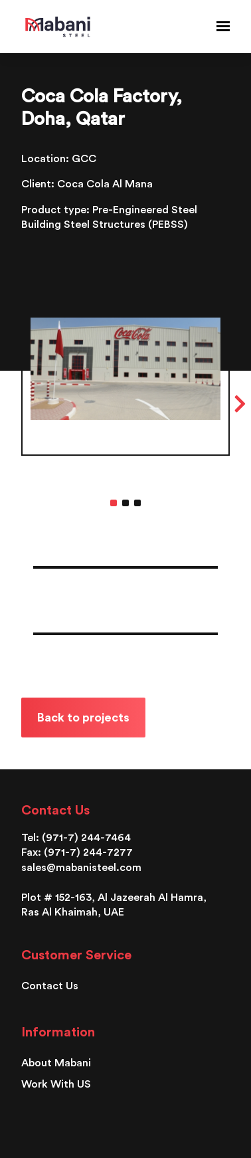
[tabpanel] (125, 397)
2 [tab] (125, 503)
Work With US (56, 1084)
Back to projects (83, 718)
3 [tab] (137, 503)
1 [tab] (113, 503)
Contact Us (49, 986)
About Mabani (56, 1063)
